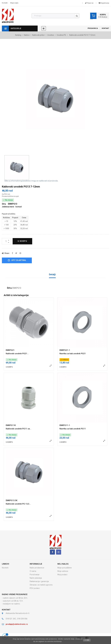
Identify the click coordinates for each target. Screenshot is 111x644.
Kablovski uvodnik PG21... (17, 353)
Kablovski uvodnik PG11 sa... (18, 429)
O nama (33, 571)
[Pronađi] (56, 15)
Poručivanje (34, 574)
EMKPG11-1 (64, 425)
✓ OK (87, 640)
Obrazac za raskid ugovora (41, 585)
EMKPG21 (10, 350)
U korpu (22, 241)
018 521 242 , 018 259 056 (16, 619)
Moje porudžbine (64, 568)
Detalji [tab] (52, 274)
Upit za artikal (17, 260)
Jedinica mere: (8, 207)
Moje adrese (62, 571)
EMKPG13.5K (11, 500)
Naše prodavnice (37, 568)
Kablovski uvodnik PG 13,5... (18, 504)
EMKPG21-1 (64, 350)
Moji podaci (62, 574)
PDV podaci (35, 588)
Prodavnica (93, 28)
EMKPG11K (11, 425)
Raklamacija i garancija (39, 581)
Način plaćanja (36, 578)
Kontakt (5, 3)
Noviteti (5, 568)
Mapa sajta (14, 3)
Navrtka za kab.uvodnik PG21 (72, 353)
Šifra (9, 288)
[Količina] (6, 241)
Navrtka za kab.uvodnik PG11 (72, 429)
